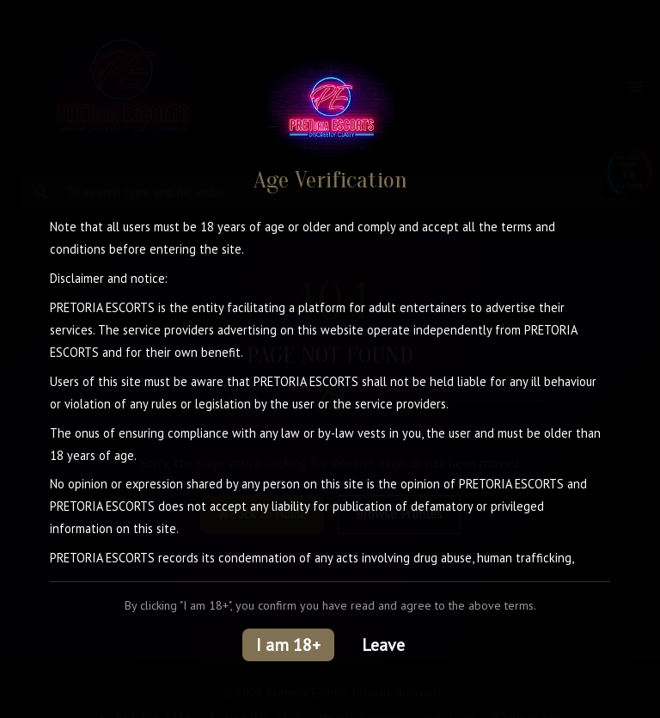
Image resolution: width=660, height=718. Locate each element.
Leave (383, 645)
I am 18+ (288, 645)
